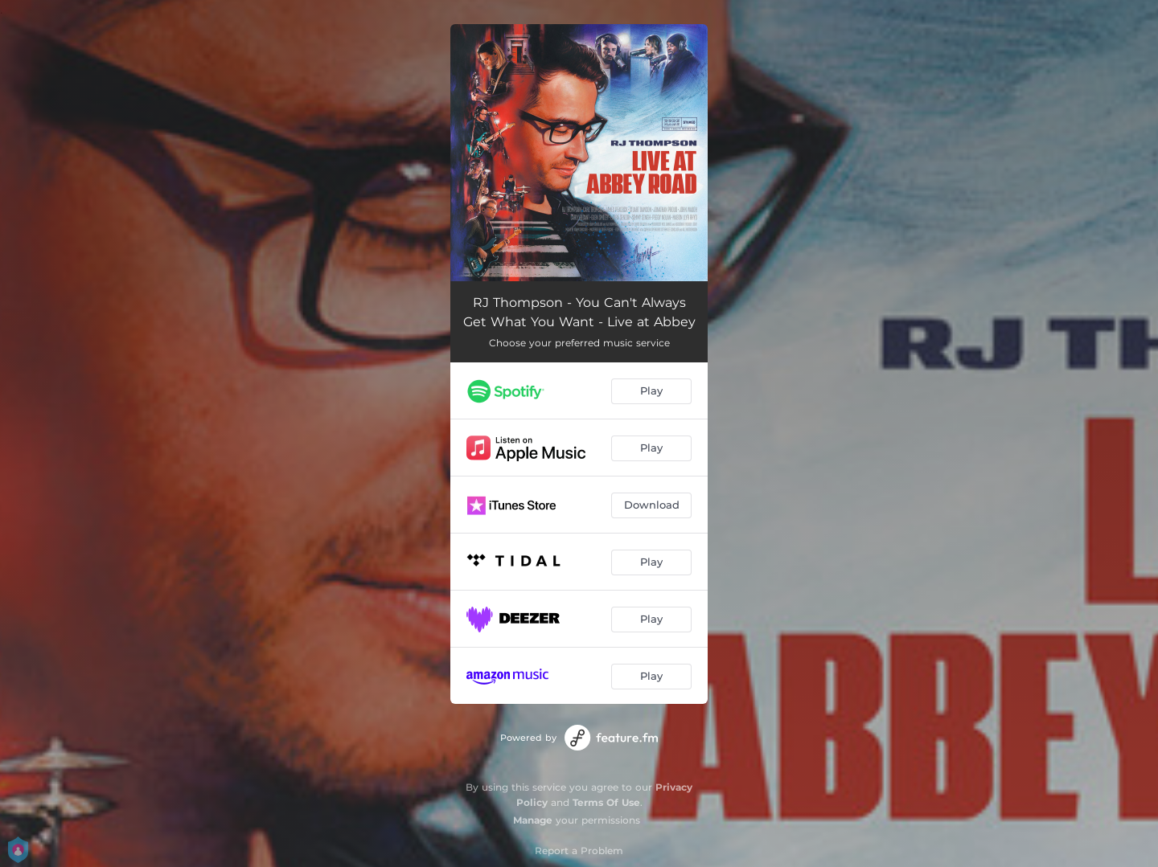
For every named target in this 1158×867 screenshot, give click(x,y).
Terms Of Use (606, 802)
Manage (532, 820)
